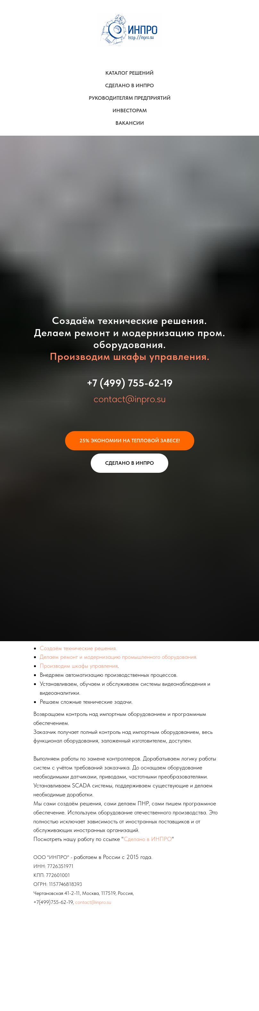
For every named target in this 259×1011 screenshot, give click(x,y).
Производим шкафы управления (79, 665)
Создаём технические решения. (78, 648)
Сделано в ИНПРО (148, 839)
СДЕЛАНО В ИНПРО (129, 85)
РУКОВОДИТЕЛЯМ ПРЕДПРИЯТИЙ (130, 98)
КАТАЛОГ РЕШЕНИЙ (129, 73)
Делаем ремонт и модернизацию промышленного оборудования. (118, 656)
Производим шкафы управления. (130, 356)
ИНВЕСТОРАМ (130, 110)
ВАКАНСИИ (129, 123)
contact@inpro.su (130, 399)
